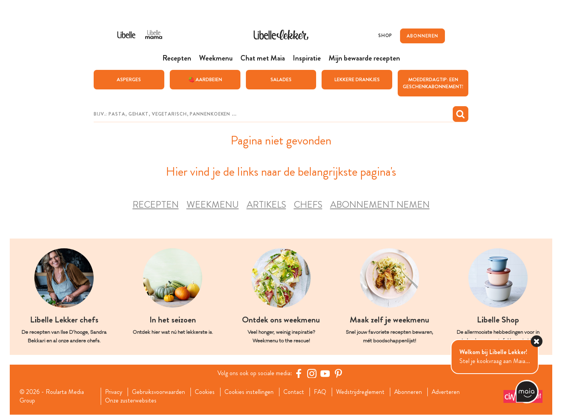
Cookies (205, 392)
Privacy (113, 392)
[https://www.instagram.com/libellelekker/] (312, 373)
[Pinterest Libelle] (338, 373)
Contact (294, 392)
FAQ (320, 392)
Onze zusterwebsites (130, 400)
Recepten (156, 204)
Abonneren (409, 392)
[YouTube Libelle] (325, 373)
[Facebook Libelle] (298, 373)
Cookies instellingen (249, 392)
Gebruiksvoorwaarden (158, 392)
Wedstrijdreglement (361, 392)
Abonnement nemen (380, 204)
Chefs (308, 204)
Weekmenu (213, 204)
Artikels (266, 204)
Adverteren (447, 392)
